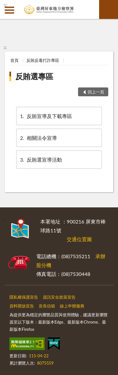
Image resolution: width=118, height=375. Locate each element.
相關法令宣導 (38, 137)
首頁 (14, 60)
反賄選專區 (34, 76)
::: (5, 4)
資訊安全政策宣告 (59, 297)
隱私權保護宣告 (23, 297)
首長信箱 (47, 305)
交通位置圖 (79, 239)
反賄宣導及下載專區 (45, 116)
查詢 (108, 9)
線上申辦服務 (72, 305)
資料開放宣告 (21, 305)
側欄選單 (9, 10)
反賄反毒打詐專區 (42, 60)
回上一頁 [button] (96, 91)
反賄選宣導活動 (40, 159)
